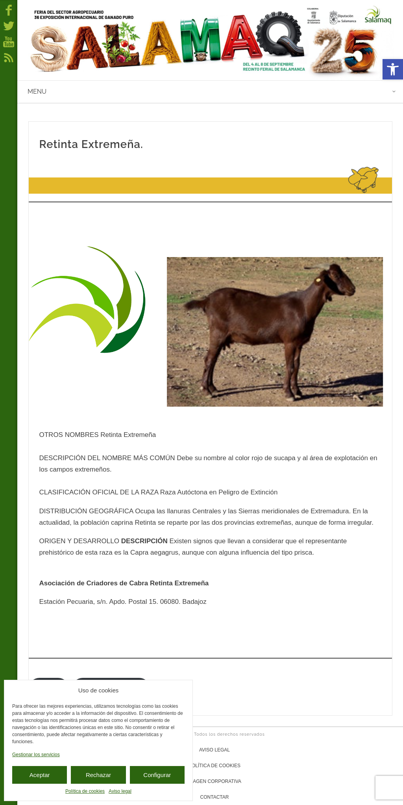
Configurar (157, 775)
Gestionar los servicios (36, 754)
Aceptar (40, 775)
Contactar (214, 797)
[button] (393, 69)
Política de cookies (85, 791)
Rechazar (98, 775)
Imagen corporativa (214, 781)
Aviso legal (120, 791)
